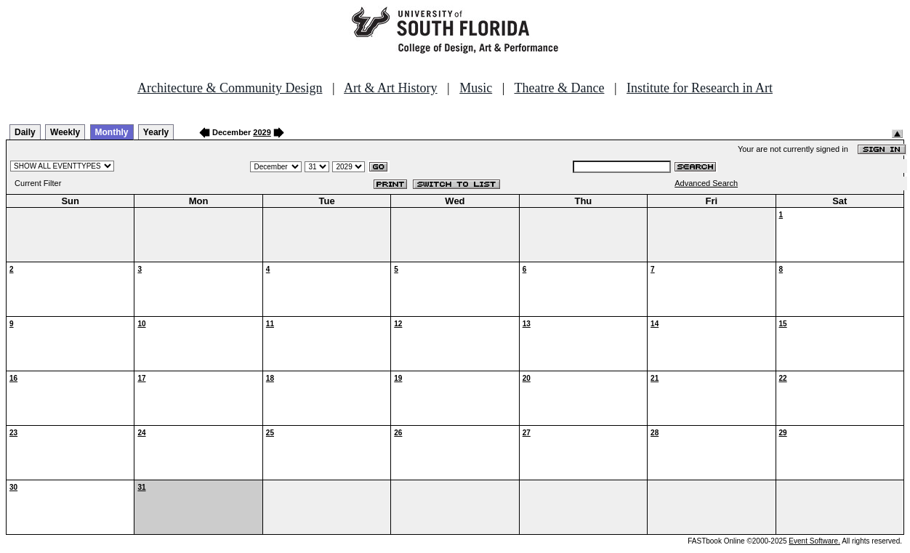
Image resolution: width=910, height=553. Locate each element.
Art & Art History (391, 88)
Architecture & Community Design (229, 88)
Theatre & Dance (559, 88)
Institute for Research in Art (700, 88)
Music (475, 88)
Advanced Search (706, 183)
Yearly (156, 132)
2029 (261, 132)
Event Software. (814, 541)
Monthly (112, 132)
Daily (25, 132)
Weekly (65, 132)
